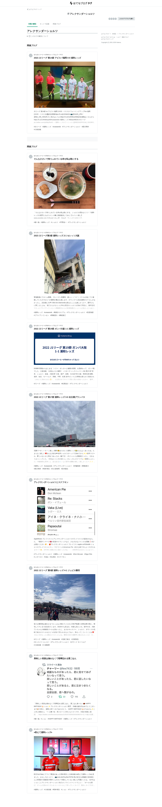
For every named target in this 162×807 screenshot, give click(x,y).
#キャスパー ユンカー (41, 642)
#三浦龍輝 (46, 645)
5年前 (61, 655)
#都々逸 (36, 222)
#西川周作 (85, 127)
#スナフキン (61, 557)
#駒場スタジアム (59, 312)
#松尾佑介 (65, 384)
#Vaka (46, 557)
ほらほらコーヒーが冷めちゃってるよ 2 (46, 54)
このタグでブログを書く (126, 18)
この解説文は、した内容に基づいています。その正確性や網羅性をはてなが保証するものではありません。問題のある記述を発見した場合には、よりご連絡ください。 (37, 36)
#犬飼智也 (75, 639)
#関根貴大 (53, 315)
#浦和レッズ (47, 127)
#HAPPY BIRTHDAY (55, 719)
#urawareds (57, 127)
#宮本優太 (64, 469)
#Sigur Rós (88, 554)
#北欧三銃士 (65, 639)
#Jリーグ (37, 384)
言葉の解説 (32, 24)
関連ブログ (57, 24)
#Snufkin (53, 557)
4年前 (61, 325)
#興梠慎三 (62, 315)
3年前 (61, 54)
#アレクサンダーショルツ (71, 127)
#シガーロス (38, 557)
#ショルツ (54, 222)
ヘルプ (118, 37)
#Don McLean (78, 554)
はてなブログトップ (107, 39)
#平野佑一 (63, 222)
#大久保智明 (55, 469)
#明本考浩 (46, 469)
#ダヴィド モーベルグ (78, 642)
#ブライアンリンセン (41, 315)
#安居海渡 (90, 312)
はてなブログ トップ (34, 9)
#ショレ (43, 719)
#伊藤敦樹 (76, 466)
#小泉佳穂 (37, 129)
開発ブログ (125, 37)
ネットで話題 (44, 24)
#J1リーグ (37, 127)
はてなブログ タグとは (108, 37)
